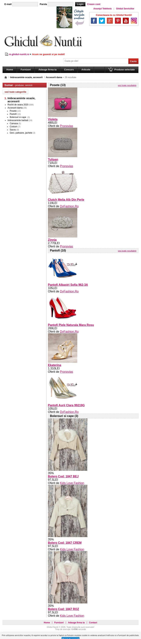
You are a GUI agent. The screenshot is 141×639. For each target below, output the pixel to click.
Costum (13, 126)
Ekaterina (54, 365)
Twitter (102, 21)
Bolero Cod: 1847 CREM (65, 542)
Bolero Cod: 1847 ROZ (63, 609)
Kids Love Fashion (72, 483)
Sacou (13, 129)
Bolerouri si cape (18, 117)
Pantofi (13, 114)
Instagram (134, 21)
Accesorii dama (54, 77)
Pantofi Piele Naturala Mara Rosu (71, 325)
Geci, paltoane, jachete (21, 133)
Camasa (14, 123)
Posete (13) (58, 85)
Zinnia (52, 239)
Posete (13, 111)
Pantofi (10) (58, 250)
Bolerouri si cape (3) (64, 416)
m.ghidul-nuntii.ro (19, 54)
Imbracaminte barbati (18, 120)
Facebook (94, 21)
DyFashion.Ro (69, 206)
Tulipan (53, 159)
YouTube (126, 21)
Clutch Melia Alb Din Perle (66, 199)
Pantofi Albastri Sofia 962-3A (68, 284)
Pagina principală (5, 77)
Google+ (110, 21)
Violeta (52, 119)
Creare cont (93, 4)
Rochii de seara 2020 (18, 104)
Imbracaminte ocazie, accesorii (26, 77)
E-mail (8, 4)
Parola (43, 4)
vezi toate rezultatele (127, 85)
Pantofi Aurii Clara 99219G (66, 405)
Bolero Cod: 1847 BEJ (63, 476)
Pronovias (66, 126)
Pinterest (118, 21)
